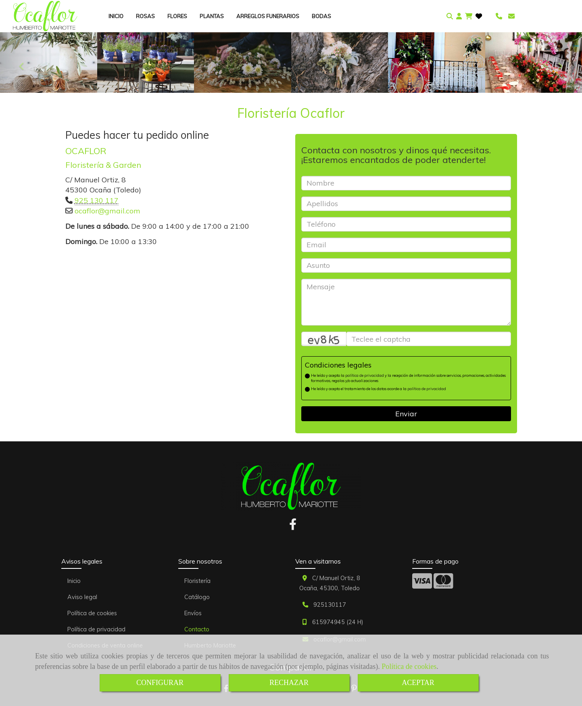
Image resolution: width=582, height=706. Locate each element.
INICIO (115, 16)
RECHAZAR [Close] (289, 683)
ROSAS (145, 16)
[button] (459, 16)
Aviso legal (82, 597)
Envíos (193, 613)
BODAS (321, 16)
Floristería (197, 581)
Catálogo (197, 597)
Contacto (196, 629)
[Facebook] (292, 526)
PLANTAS (212, 16)
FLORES (177, 16)
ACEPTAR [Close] (418, 683)
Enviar (406, 413)
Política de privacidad (96, 629)
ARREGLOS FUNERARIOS (267, 16)
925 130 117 (97, 200)
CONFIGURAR (160, 683)
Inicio (74, 581)
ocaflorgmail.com (107, 210)
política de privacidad (364, 375)
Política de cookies (409, 666)
